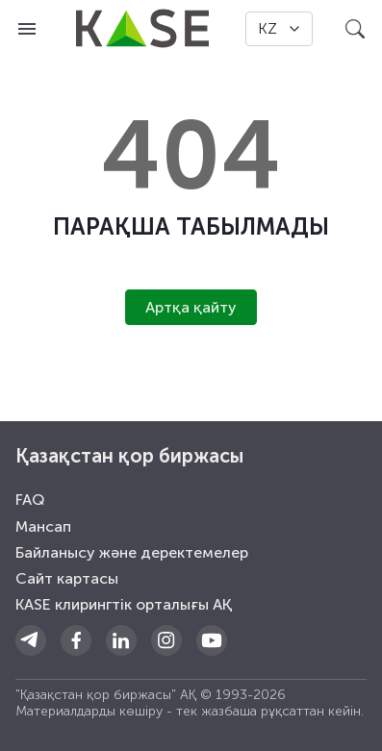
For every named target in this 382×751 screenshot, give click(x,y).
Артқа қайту (191, 307)
